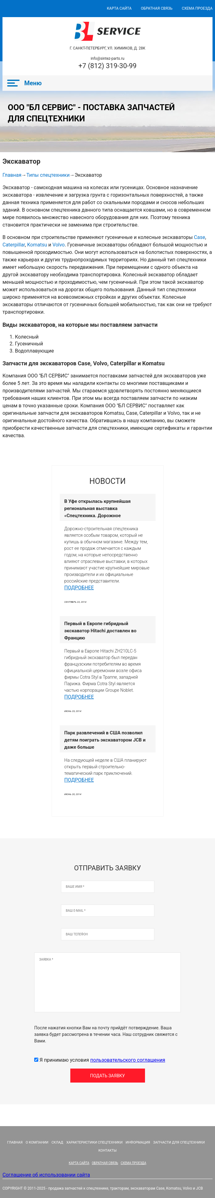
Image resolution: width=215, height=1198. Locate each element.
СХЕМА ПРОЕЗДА (197, 8)
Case (199, 237)
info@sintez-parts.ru (107, 58)
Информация (138, 1142)
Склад (57, 1142)
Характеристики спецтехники (94, 1142)
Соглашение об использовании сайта (46, 1175)
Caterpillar (13, 245)
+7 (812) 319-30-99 (107, 66)
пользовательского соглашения (127, 1060)
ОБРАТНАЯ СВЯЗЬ (156, 8)
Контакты (107, 1151)
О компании (37, 1142)
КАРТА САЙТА (119, 8)
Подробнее (79, 588)
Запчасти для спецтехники (179, 1142)
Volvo (58, 245)
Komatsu (37, 245)
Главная (11, 175)
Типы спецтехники (48, 175)
